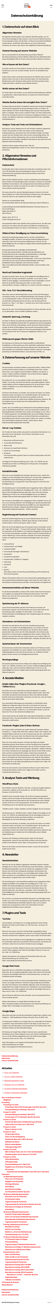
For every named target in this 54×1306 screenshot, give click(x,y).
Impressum (6, 1058)
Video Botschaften (12, 1159)
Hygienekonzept (11, 1277)
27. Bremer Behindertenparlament (15, 1237)
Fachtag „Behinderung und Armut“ (16, 1224)
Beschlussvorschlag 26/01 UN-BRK (18, 1264)
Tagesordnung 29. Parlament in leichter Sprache (23, 1204)
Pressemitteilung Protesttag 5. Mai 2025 (20, 1114)
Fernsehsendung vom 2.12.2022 (16, 1234)
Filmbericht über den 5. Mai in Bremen (19, 1139)
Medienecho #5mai (12, 1142)
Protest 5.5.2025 (9, 1112)
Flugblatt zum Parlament (14, 1181)
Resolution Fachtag (12, 1227)
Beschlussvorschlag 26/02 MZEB (17, 1267)
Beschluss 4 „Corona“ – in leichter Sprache (22, 1274)
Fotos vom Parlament (11, 1073)
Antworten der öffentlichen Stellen (18, 1249)
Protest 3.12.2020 (9, 1149)
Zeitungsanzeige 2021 (13, 1147)
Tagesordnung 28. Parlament (16, 1222)
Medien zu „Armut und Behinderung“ (18, 1232)
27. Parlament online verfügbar (16, 1239)
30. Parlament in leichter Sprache (17, 1192)
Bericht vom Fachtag (12, 1229)
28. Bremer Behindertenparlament (16, 1212)
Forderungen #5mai (12, 1134)
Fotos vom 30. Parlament (14, 1179)
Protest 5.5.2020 (9, 1157)
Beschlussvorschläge (13, 1189)
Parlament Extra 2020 (11, 1252)
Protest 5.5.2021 (9, 1132)
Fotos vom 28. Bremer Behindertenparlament (21, 1217)
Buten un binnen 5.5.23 (13, 1129)
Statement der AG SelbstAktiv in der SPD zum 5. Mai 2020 (28, 1172)
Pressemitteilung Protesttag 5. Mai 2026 (20, 1109)
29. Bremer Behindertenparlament (15, 1089)
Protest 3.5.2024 (9, 1119)
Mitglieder (7, 1100)
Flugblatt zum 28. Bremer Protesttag (18, 1167)
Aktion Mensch (7, 1285)
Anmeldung (9, 1186)
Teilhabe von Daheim (13, 1280)
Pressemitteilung (11, 1242)
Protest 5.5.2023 (9, 1127)
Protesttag (6, 1102)
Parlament (5, 1174)
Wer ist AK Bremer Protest (11, 1097)
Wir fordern (9, 1169)
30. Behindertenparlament (13, 1176)
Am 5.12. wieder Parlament (13, 1077)
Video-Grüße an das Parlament (16, 1257)
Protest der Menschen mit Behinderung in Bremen (23, 1122)
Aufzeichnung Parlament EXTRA (17, 1259)
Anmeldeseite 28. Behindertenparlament (20, 1219)
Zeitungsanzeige (11, 1162)
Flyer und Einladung (12, 1254)
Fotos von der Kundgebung (15, 1137)
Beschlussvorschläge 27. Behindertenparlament (23, 1247)
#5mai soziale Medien (13, 1144)
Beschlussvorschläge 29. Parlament (18, 1207)
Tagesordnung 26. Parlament (16, 1262)
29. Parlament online (12, 1199)
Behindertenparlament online (14, 1081)
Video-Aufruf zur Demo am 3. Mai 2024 (19, 1124)
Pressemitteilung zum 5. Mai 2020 (17, 1164)
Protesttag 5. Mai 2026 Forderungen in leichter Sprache (25, 1107)
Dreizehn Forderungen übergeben (15, 1093)
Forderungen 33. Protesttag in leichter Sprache (22, 1117)
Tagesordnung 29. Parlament (16, 1202)
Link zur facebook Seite (10, 1060)
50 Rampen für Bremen (10, 1282)
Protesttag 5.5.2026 (10, 1105)
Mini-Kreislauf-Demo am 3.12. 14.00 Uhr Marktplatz (24, 1152)
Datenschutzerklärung (10, 1056)
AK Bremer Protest (13, 1302)
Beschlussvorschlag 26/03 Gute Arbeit (19, 1270)
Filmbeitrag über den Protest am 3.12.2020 (20, 1154)
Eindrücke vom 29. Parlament (14, 1085)
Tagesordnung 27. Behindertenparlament (20, 1244)
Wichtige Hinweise (12, 1184)
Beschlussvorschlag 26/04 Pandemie (19, 1272)
